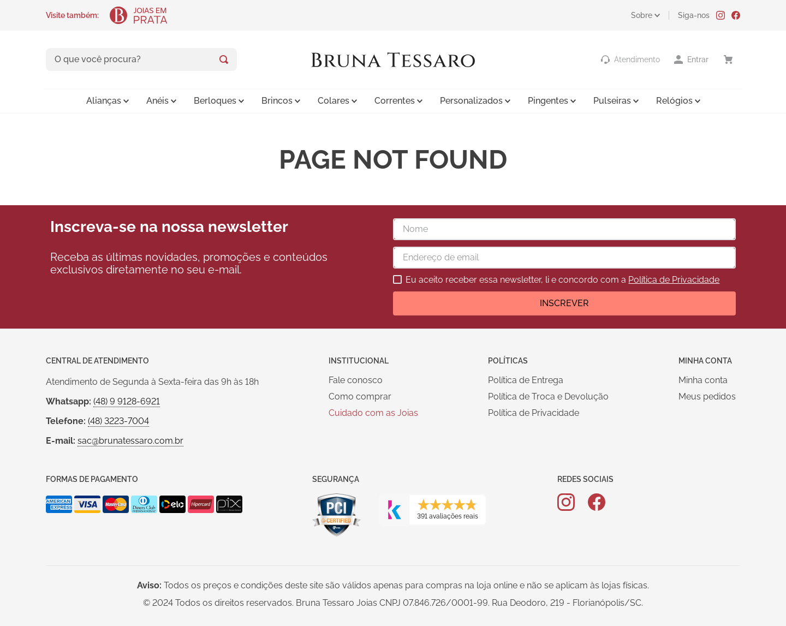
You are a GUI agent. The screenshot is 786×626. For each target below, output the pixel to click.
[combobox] (141, 59)
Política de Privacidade (673, 280)
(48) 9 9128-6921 (126, 401)
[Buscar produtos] (223, 59)
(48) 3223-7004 (118, 421)
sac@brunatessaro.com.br (130, 441)
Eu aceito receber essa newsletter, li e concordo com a (562, 280)
